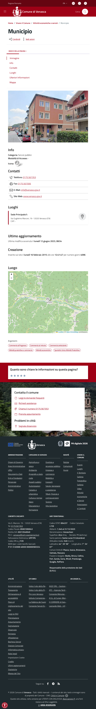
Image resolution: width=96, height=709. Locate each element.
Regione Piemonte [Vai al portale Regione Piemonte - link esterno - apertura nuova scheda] (14, 3)
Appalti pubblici (35, 482)
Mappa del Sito (14, 673)
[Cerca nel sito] (85, 12)
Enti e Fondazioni (15, 478)
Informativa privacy (16, 649)
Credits (11, 661)
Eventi (79, 464)
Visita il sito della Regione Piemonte (43, 586)
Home (10, 23)
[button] (49, 299)
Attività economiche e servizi (45, 23)
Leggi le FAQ (13, 613)
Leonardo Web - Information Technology (65, 606)
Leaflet (59, 332)
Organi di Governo (15, 462)
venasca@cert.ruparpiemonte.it (26, 534)
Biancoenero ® (69, 698)
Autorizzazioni (34, 486)
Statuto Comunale (15, 645)
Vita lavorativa (52, 505)
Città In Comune (57, 695)
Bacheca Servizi (14, 641)
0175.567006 (24, 183)
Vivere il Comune (23, 23)
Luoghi (80, 468)
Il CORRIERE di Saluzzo (58, 602)
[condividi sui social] (14, 39)
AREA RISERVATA (47, 705)
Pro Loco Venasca (36, 594)
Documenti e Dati (15, 474)
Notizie (66, 462)
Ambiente (33, 470)
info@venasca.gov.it (30, 190)
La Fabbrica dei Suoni (37, 602)
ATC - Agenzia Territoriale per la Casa (64, 590)
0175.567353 (29, 177)
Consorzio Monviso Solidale (60, 594)
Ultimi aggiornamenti (16, 665)
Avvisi (65, 470)
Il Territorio (81, 472)
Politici (10, 489)
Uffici (10, 470)
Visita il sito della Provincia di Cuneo (43, 590)
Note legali (12, 653)
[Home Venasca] (30, 12)
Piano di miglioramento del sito (15, 606)
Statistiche (12, 669)
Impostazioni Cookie (16, 657)
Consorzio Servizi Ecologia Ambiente (43, 606)
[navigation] (4, 11)
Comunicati (68, 466)
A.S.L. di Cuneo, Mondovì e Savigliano (64, 598)
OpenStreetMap (72, 332)
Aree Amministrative (16, 466)
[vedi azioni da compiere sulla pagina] (28, 39)
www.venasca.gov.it (32, 196)
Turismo (49, 501)
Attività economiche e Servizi (82, 496)
